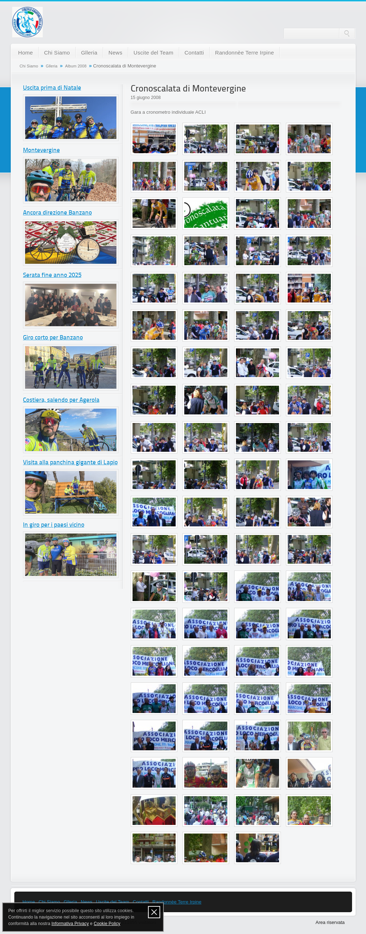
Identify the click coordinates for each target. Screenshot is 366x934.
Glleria (89, 53)
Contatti (194, 53)
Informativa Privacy (70, 923)
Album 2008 (76, 66)
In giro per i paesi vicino (53, 525)
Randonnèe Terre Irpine (244, 53)
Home (25, 53)
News (115, 53)
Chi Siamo (57, 53)
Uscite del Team (153, 53)
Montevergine (41, 150)
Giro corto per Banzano (53, 338)
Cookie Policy (107, 923)
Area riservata (330, 922)
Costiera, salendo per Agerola (61, 400)
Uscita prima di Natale (52, 88)
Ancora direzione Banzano (57, 213)
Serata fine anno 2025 (52, 275)
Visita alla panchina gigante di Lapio (70, 463)
